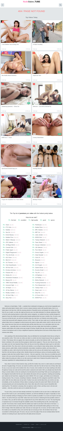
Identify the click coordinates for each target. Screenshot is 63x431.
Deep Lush (39, 290)
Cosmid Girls (10, 247)
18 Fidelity (39, 277)
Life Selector (39, 247)
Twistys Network (40, 240)
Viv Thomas (10, 262)
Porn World (39, 250)
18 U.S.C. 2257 (43, 424)
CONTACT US (26, 424)
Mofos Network (40, 280)
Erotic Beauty (11, 235)
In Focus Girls (40, 295)
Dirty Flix (38, 293)
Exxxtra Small (40, 270)
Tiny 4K (38, 272)
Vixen (8, 225)
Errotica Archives (12, 270)
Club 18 (38, 257)
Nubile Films (40, 227)
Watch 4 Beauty (11, 240)
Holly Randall (40, 255)
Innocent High (10, 285)
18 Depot (9, 288)
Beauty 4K (9, 280)
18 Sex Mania (10, 290)
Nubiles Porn (10, 237)
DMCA (37, 424)
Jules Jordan (39, 235)
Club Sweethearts (12, 265)
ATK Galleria (10, 242)
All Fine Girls (10, 267)
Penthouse (39, 225)
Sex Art (9, 232)
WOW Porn (39, 298)
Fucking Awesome (41, 283)
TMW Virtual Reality (13, 283)
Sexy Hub (9, 298)
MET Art (38, 232)
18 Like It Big (10, 295)
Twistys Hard (39, 288)
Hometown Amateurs (13, 277)
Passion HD (10, 272)
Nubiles (9, 230)
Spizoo (38, 262)
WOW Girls (39, 237)
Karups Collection (41, 245)
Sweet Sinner (40, 267)
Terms (32, 424)
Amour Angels (40, 252)
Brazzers (38, 260)
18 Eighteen (39, 275)
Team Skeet (39, 242)
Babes (31, 1)
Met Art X (9, 260)
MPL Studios (40, 230)
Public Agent (10, 250)
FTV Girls (9, 227)
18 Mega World (11, 245)
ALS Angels (39, 265)
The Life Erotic (11, 255)
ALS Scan (10, 257)
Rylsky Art (10, 275)
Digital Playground (12, 252)
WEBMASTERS (19, 424)
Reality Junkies (11, 293)
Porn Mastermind (41, 285)
